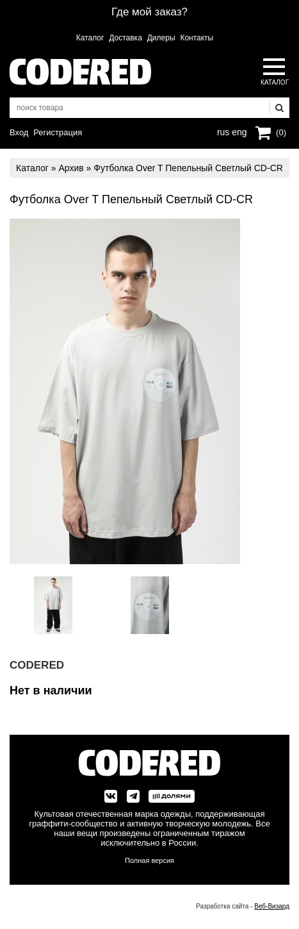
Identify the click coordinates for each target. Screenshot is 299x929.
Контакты (196, 37)
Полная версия (149, 860)
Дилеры (161, 37)
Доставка (125, 37)
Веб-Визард (271, 906)
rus (223, 131)
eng (238, 131)
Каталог (90, 37)
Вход (19, 132)
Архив (70, 168)
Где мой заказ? (149, 12)
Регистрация (57, 132)
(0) (281, 132)
